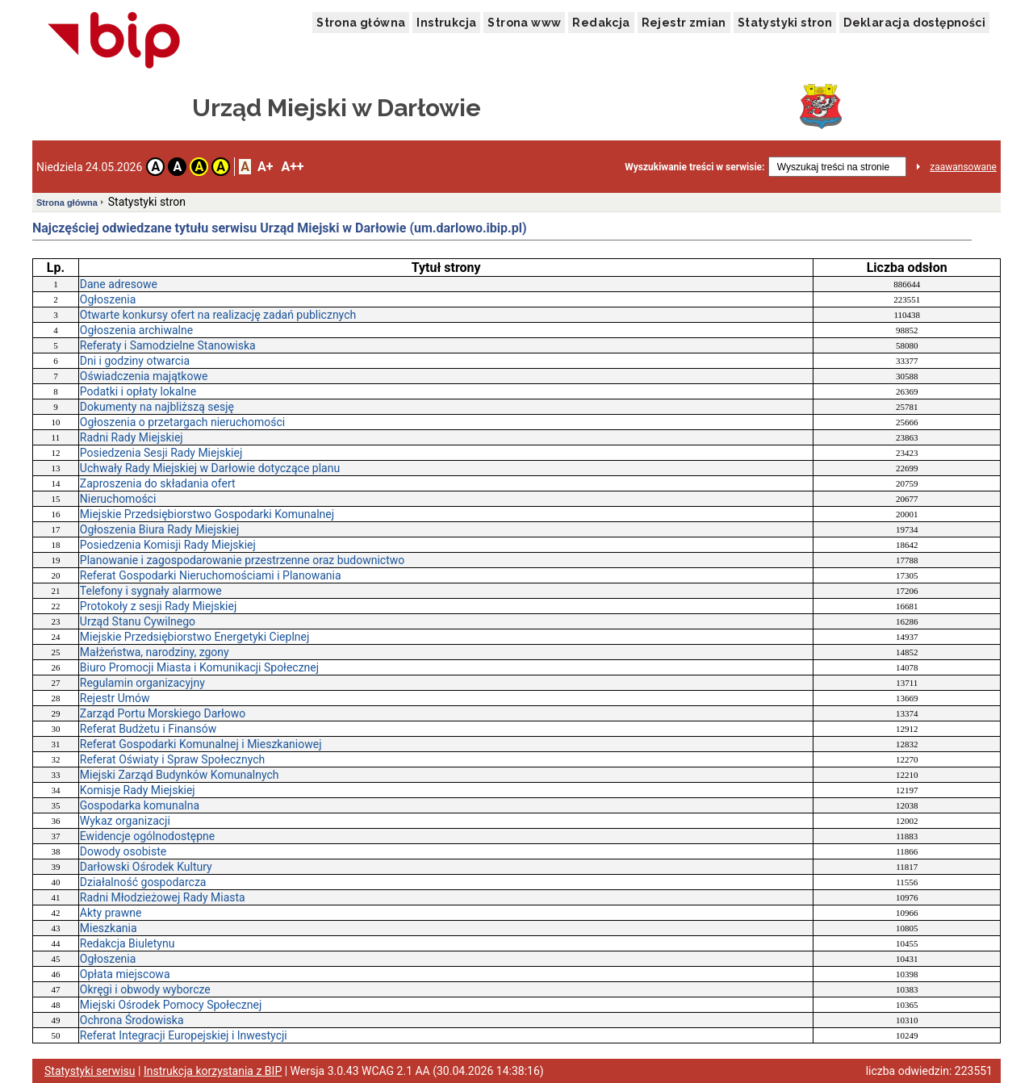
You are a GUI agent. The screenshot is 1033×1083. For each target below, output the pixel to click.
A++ (292, 166)
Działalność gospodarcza (143, 882)
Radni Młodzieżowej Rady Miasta (162, 897)
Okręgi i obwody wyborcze (145, 989)
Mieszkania (108, 928)
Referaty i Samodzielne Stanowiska (168, 345)
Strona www (524, 22)
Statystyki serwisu (90, 1070)
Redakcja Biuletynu (127, 943)
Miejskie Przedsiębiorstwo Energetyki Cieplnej (194, 636)
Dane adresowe (118, 284)
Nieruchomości (118, 498)
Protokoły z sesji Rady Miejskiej (158, 606)
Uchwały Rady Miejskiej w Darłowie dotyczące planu (210, 468)
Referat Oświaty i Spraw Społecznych (172, 759)
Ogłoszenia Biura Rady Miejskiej (160, 529)
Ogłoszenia (108, 299)
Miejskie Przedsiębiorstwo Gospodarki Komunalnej (207, 514)
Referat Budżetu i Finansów (148, 728)
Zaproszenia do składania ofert (158, 483)
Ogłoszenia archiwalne (136, 330)
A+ (265, 166)
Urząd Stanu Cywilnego (137, 621)
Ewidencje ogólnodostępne (147, 836)
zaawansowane (963, 167)
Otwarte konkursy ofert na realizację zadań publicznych (218, 314)
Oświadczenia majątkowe (144, 376)
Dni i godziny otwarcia (135, 360)
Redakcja (600, 22)
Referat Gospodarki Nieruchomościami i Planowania (210, 575)
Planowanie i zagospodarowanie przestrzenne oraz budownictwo (242, 560)
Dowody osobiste (123, 851)
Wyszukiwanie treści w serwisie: (694, 167)
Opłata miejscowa (125, 974)
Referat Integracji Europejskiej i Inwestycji (183, 1035)
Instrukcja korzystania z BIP (213, 1070)
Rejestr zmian (684, 22)
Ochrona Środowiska (132, 1020)
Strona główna (360, 22)
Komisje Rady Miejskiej (137, 790)
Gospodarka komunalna (139, 805)
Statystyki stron (785, 22)
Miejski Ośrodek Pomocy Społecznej (171, 1004)
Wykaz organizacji (125, 820)
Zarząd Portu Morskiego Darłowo (163, 713)
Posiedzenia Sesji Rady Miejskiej (161, 452)
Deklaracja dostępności (914, 22)
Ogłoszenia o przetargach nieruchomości (182, 422)
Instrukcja (446, 22)
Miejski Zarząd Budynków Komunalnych (179, 774)
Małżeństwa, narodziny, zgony (154, 652)
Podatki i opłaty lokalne (138, 391)
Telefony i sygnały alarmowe (151, 590)
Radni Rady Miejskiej (131, 437)
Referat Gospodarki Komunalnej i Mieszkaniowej (201, 744)
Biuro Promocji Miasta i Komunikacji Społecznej (199, 667)
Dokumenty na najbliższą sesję (157, 406)
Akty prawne (111, 912)
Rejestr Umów (115, 698)
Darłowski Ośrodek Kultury (146, 866)
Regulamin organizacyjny (142, 682)
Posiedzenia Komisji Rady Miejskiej (168, 544)
